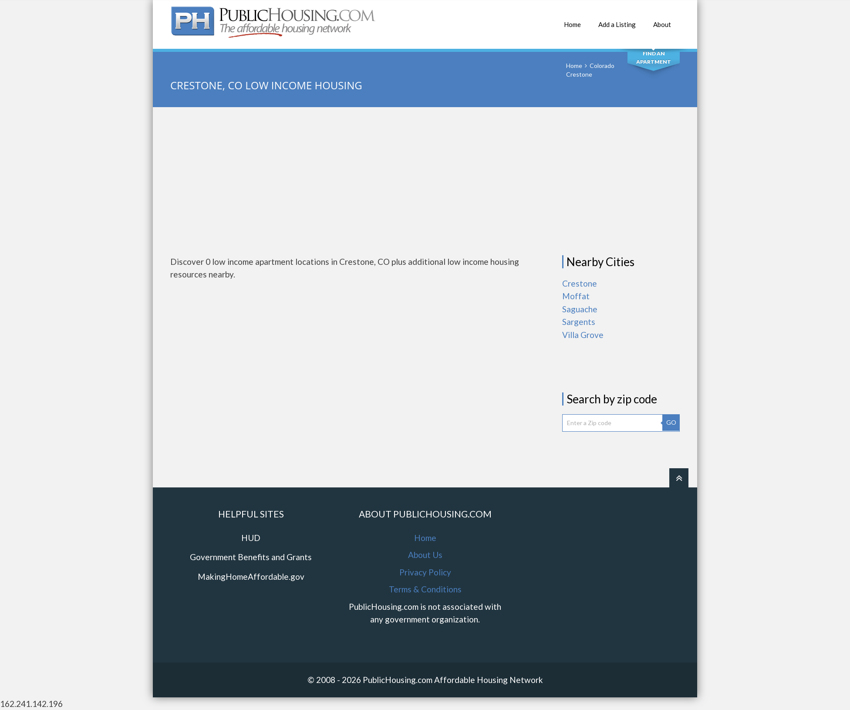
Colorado (602, 65)
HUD (250, 538)
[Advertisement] (425, 181)
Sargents (578, 322)
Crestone (579, 283)
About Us (425, 555)
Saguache (579, 309)
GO (671, 422)
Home (572, 19)
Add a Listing (617, 19)
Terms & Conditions (425, 589)
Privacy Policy (425, 572)
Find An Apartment (653, 57)
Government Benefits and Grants (251, 557)
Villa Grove (583, 335)
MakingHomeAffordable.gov (251, 576)
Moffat (576, 296)
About (662, 19)
